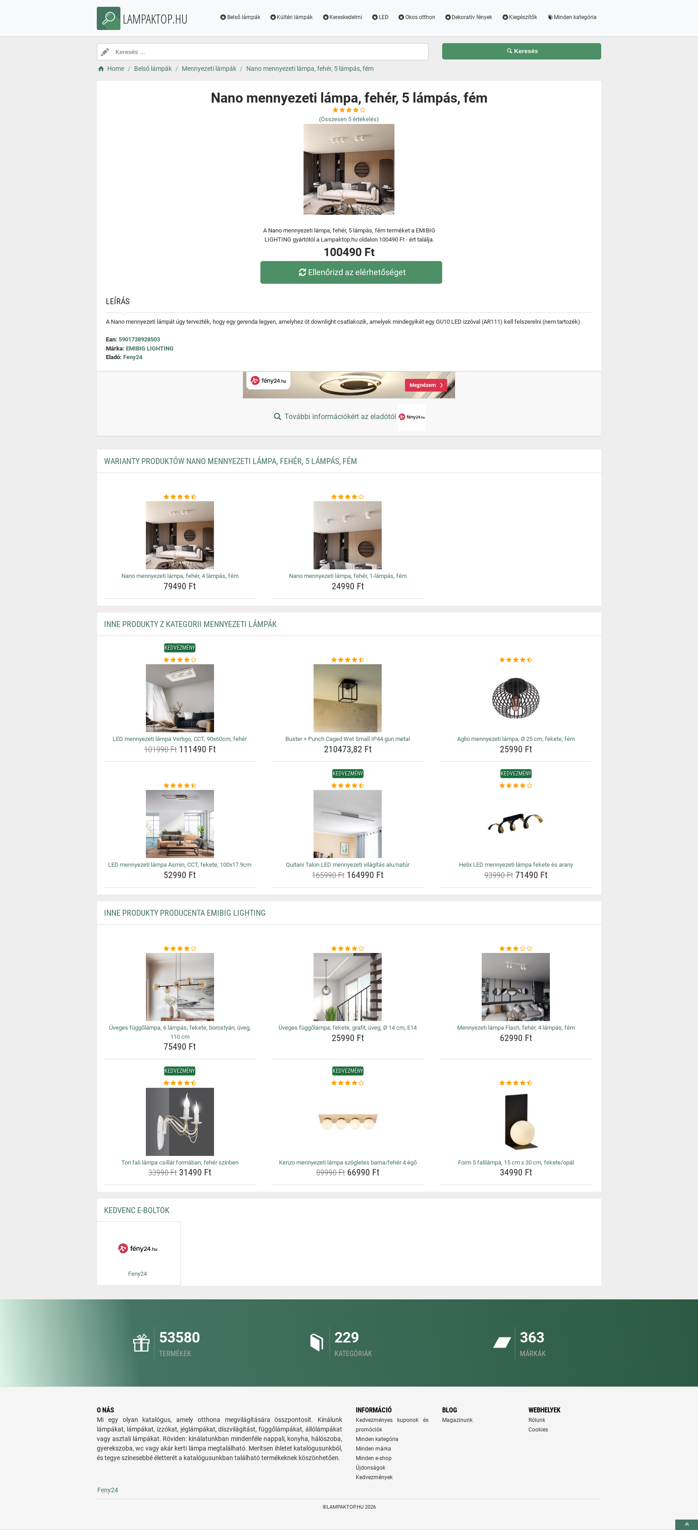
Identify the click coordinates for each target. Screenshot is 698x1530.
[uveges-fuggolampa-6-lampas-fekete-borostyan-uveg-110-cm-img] (180, 987)
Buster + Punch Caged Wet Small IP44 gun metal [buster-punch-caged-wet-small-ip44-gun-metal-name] (347, 738)
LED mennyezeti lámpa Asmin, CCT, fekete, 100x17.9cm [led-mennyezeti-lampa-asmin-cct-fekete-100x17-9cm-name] (179, 864)
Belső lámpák (239, 17)
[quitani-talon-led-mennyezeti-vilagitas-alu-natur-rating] (348, 785)
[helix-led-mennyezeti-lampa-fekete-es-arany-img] (516, 824)
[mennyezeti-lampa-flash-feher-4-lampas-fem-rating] (516, 948)
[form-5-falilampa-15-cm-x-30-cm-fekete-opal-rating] (516, 1083)
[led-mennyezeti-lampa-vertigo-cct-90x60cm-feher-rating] (180, 660)
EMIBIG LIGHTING (150, 348)
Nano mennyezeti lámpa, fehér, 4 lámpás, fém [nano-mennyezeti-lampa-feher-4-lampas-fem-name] (180, 576)
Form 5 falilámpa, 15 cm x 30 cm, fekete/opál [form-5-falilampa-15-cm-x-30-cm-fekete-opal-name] (516, 1162)
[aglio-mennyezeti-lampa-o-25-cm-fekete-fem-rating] (516, 660)
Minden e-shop (374, 1458)
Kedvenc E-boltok (137, 1210)
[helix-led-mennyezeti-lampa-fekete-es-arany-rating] (516, 785)
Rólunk (536, 1420)
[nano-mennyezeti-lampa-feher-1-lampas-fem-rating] (348, 497)
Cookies (538, 1429)
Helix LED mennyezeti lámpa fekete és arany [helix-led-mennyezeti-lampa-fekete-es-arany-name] (516, 864)
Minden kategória (571, 17)
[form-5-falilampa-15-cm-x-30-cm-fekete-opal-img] (516, 1122)
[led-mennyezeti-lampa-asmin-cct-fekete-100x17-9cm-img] (180, 824)
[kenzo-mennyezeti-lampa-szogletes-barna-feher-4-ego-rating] (348, 1083)
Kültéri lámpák (291, 17)
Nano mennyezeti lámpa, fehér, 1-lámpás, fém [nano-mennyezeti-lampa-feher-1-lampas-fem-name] (348, 576)
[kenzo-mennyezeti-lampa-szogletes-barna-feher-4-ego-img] (348, 1122)
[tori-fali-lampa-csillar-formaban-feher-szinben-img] (180, 1122)
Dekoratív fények (468, 17)
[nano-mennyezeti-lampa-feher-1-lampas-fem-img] (348, 535)
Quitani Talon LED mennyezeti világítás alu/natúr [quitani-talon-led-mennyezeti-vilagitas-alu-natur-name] (347, 864)
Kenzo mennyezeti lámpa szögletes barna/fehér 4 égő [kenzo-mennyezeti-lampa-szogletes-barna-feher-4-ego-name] (348, 1162)
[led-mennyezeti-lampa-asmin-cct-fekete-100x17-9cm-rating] (180, 785)
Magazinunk (457, 1420)
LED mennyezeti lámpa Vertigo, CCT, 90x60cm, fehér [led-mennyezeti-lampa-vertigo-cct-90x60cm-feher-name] (180, 738)
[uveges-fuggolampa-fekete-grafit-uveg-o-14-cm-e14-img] (348, 987)
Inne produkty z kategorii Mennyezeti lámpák (190, 624)
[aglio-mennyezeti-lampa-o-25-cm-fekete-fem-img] (516, 698)
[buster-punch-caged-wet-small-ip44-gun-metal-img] (348, 698)
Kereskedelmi (342, 17)
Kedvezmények (374, 1477)
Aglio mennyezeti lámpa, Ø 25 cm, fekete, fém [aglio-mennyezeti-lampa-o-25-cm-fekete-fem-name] (516, 738)
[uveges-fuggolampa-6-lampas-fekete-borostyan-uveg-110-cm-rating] (180, 948)
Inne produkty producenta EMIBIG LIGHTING (185, 913)
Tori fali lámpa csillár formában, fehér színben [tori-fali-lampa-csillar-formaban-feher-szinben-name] (180, 1162)
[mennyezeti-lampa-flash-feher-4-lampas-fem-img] (516, 987)
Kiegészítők (519, 17)
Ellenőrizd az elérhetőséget (351, 272)
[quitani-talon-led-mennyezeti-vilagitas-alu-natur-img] (348, 824)
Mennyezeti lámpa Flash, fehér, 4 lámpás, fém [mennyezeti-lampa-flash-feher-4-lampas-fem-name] (516, 1027)
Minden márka (373, 1449)
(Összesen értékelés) (349, 119)
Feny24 (132, 357)
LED (380, 17)
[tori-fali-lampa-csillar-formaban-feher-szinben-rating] (180, 1083)
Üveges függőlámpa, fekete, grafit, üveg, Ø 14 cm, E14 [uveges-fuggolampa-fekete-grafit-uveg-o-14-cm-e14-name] (348, 1027)
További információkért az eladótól (349, 417)
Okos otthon (416, 17)
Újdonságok (370, 1468)
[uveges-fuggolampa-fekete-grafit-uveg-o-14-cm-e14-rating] (348, 948)
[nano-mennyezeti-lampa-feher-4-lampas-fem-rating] (180, 497)
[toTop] (686, 1525)
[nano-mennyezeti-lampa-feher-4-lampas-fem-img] (180, 535)
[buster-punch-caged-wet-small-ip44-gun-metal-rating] (348, 660)
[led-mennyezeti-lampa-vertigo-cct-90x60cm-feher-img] (180, 698)
